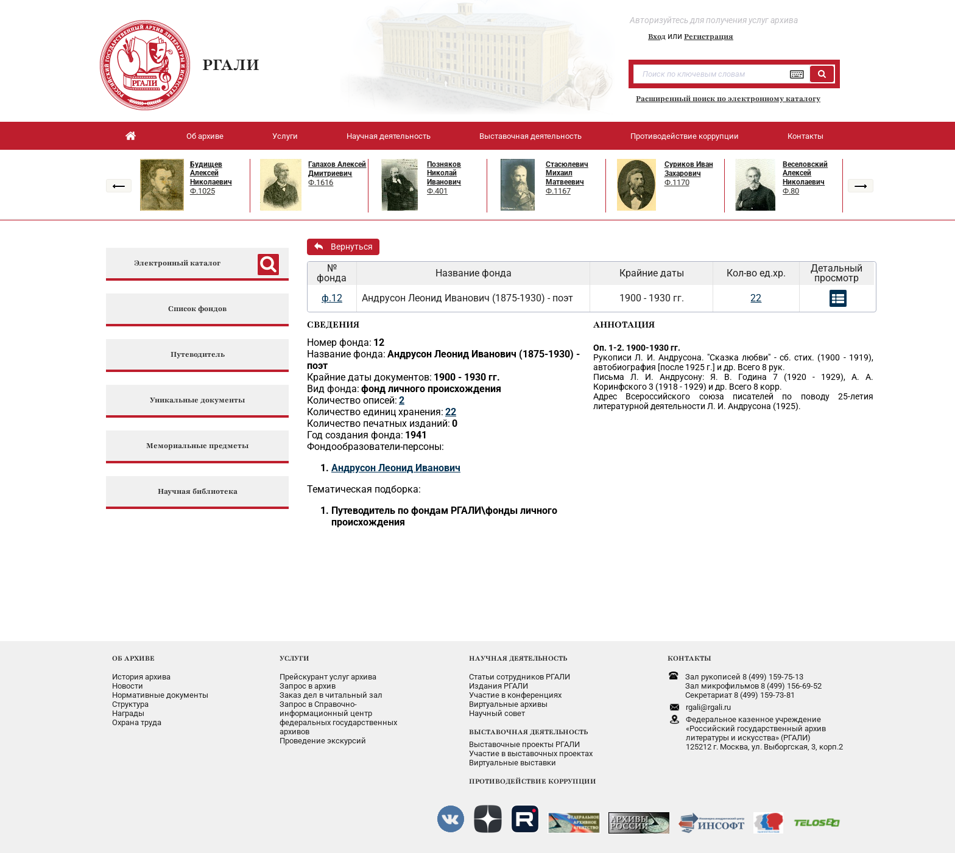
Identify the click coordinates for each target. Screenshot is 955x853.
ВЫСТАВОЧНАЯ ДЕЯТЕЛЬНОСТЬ (528, 732)
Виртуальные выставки (512, 762)
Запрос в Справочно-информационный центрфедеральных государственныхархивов (338, 718)
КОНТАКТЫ (689, 658)
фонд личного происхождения (431, 389)
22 (755, 298)
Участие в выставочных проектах (531, 753)
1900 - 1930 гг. (467, 377)
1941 (416, 435)
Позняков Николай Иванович (444, 173)
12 (378, 342)
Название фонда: (346, 354)
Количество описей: (352, 400)
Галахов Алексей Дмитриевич (337, 169)
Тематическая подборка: (364, 489)
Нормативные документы (160, 695)
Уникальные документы (197, 400)
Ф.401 (437, 190)
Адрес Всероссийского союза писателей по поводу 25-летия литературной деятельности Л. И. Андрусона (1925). (733, 401)
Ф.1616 (320, 182)
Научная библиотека (198, 491)
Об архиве (205, 136)
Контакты (805, 136)
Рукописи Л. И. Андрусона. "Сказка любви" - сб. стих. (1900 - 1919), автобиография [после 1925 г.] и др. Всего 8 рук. (733, 362)
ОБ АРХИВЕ (133, 658)
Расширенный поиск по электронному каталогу (728, 99)
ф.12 (332, 298)
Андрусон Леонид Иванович (395, 468)
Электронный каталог (177, 263)
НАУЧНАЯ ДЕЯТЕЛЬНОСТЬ (518, 658)
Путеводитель (198, 354)
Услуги (285, 136)
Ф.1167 (558, 190)
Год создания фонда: (355, 435)
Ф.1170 (676, 182)
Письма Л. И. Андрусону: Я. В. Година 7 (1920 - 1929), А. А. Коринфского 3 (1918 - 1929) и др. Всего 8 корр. (733, 381)
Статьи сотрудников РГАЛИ (519, 676)
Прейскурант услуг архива (328, 676)
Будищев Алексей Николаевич (211, 173)
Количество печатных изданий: (378, 423)
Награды (128, 713)
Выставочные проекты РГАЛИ (524, 744)
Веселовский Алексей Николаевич (805, 173)
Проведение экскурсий (323, 740)
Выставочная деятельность (530, 136)
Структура (130, 704)
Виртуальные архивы (508, 704)
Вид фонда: (333, 389)
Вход (657, 36)
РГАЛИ (230, 64)
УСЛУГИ (294, 658)
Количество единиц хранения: (375, 412)
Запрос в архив (308, 685)
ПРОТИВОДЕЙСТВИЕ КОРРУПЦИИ (532, 781)
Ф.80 (791, 190)
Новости (127, 685)
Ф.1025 (202, 190)
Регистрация (708, 36)
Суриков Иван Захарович (688, 169)
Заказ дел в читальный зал (331, 695)
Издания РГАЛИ (498, 685)
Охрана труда (136, 722)
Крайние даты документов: (369, 377)
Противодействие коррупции (684, 136)
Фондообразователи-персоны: (375, 446)
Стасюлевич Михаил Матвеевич (567, 173)
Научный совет (497, 713)
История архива (141, 676)
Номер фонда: (339, 342)
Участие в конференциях (515, 695)
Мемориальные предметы (197, 446)
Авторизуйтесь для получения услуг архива (714, 20)
